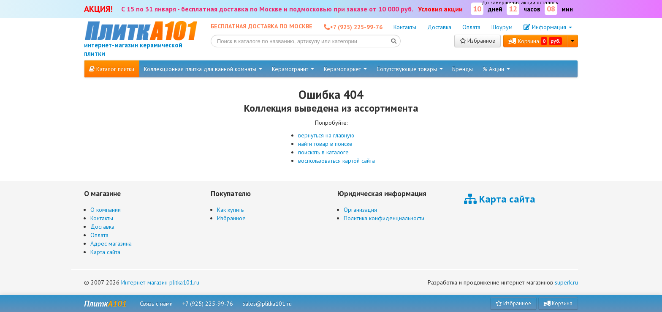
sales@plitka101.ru (267, 303)
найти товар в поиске (325, 144)
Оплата (471, 27)
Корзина (535, 41)
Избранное (477, 40)
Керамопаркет (345, 69)
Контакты (404, 27)
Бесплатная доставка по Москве (261, 26)
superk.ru (566, 282)
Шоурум (502, 27)
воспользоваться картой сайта (336, 160)
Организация (360, 209)
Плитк (105, 303)
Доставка (439, 27)
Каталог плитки (111, 69)
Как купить (230, 209)
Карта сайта (105, 252)
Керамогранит (293, 69)
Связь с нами (156, 303)
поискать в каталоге (323, 152)
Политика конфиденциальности (384, 218)
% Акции (496, 69)
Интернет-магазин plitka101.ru (160, 282)
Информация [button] (548, 27)
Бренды (462, 69)
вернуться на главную (326, 135)
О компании (105, 209)
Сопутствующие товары (410, 69)
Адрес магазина (111, 243)
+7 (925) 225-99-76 (207, 303)
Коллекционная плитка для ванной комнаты (203, 69)
